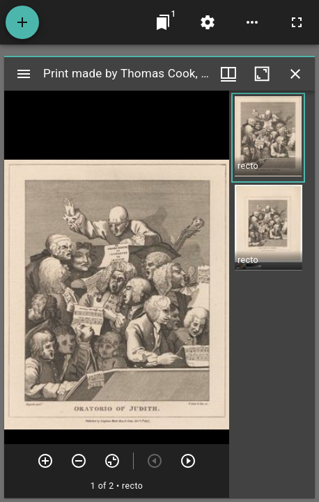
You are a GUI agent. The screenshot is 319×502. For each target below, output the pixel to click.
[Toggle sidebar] (23, 74)
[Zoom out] (78, 461)
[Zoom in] (45, 461)
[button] (268, 137)
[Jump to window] (163, 22)
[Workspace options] (252, 22)
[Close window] (295, 74)
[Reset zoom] (112, 461)
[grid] (272, 294)
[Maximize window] (262, 74)
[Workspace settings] (207, 22)
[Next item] (188, 461)
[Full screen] (296, 22)
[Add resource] (22, 22)
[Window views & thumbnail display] (228, 74)
